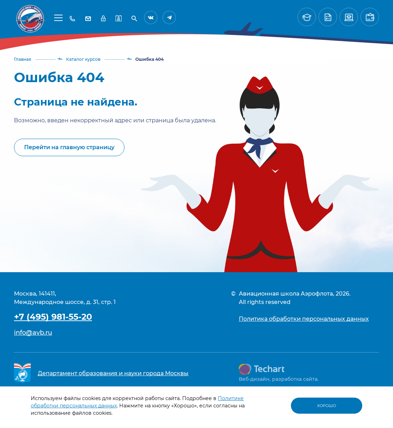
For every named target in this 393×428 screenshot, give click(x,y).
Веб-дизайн (254, 379)
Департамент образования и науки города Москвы (113, 373)
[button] (58, 17)
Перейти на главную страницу (69, 147)
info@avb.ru (33, 332)
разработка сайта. (295, 379)
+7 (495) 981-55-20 (53, 317)
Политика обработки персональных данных (304, 318)
